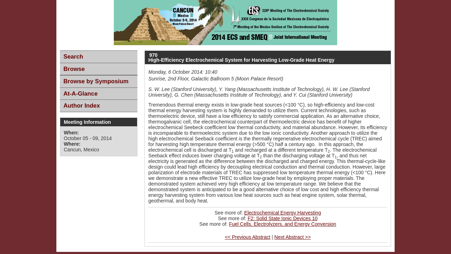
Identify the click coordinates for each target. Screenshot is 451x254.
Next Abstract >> (292, 237)
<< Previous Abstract (247, 237)
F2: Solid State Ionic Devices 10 (282, 218)
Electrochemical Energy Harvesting (282, 213)
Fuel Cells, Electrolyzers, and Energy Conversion (282, 224)
